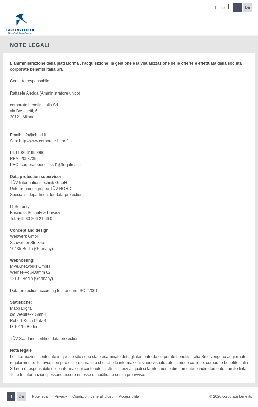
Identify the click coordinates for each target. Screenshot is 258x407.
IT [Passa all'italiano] (237, 7)
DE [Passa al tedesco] (247, 7)
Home (220, 8)
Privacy (61, 396)
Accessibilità (129, 396)
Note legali (40, 396)
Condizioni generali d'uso (93, 396)
